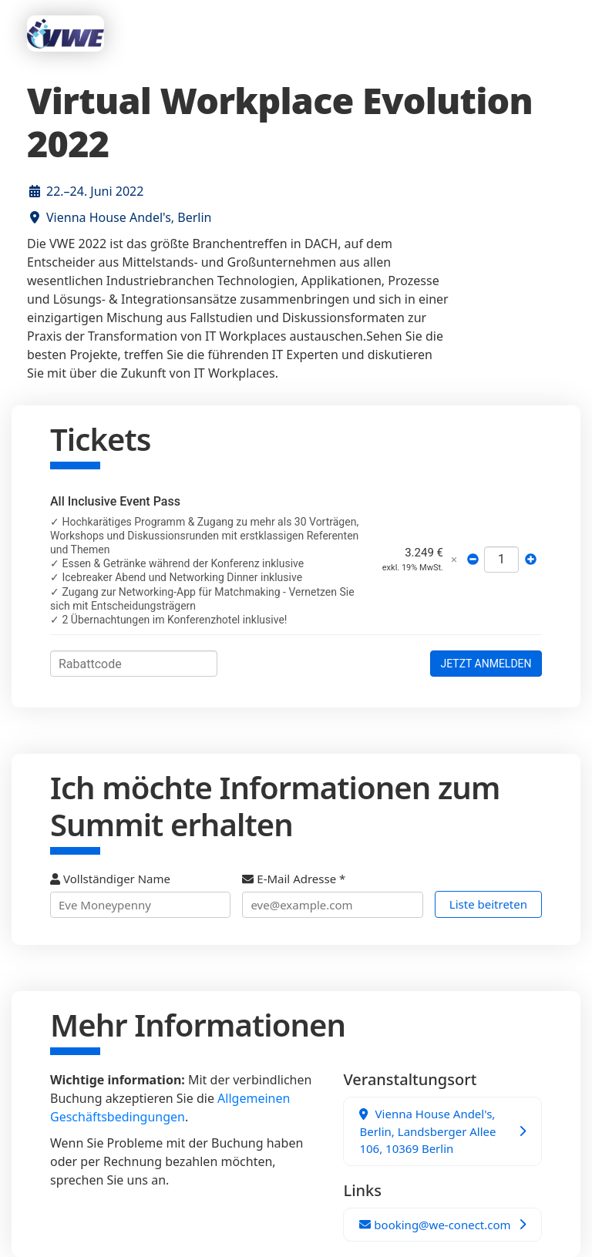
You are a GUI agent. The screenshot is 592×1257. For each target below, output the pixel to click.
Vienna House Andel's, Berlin (128, 217)
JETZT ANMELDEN (485, 663)
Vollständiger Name (140, 894)
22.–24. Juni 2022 (94, 191)
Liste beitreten (488, 904)
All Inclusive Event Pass (115, 501)
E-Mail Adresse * (332, 894)
